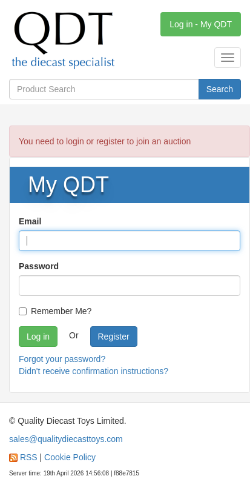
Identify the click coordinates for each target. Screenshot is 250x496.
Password (39, 266)
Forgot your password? (62, 359)
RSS (29, 457)
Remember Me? (55, 311)
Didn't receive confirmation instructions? (93, 371)
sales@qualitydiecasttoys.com (66, 439)
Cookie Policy (70, 457)
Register (114, 336)
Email (30, 221)
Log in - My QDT (200, 24)
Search (219, 89)
